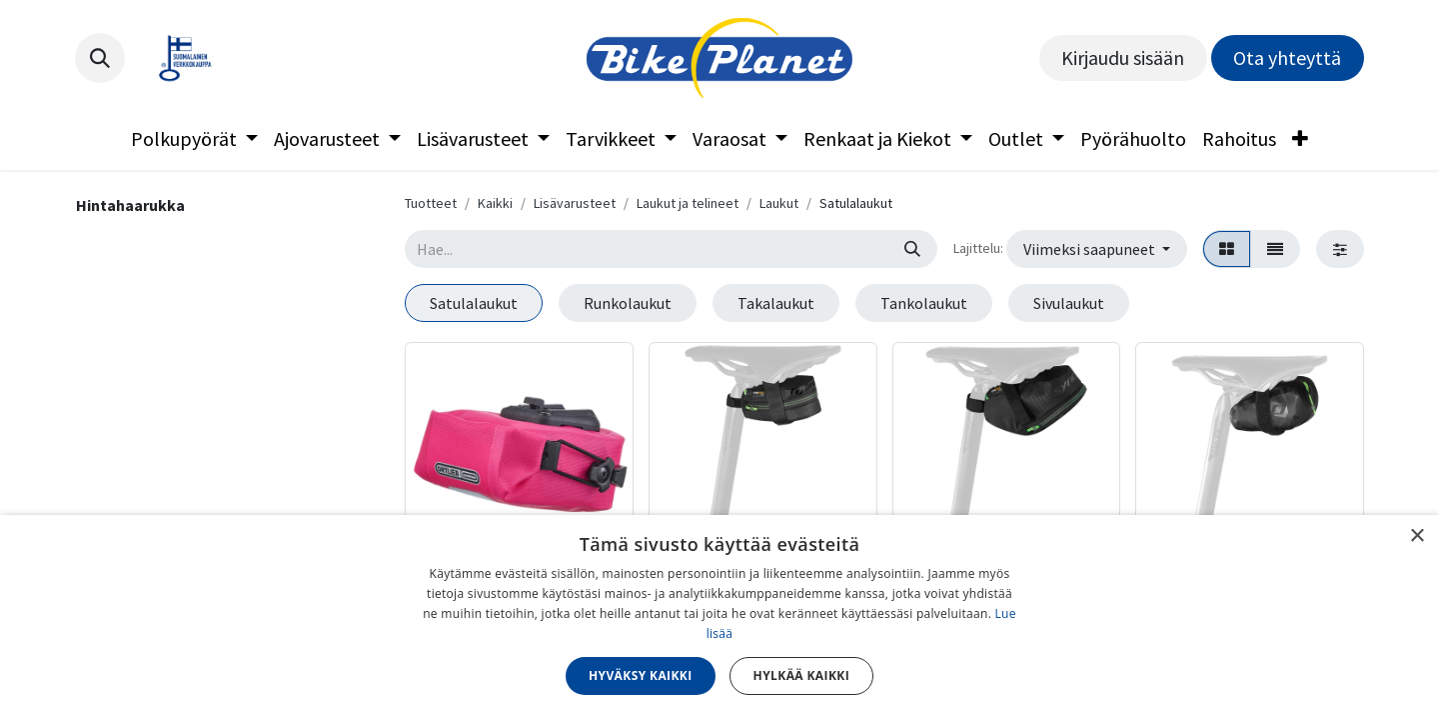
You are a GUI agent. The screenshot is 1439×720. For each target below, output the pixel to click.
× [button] (1416, 536)
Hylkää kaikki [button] (801, 675)
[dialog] (719, 617)
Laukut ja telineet (687, 203)
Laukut (778, 203)
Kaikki (495, 203)
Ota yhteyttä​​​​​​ (1287, 57)
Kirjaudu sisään (1122, 57)
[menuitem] (194, 139)
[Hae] (912, 249)
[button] (100, 58)
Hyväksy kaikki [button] (641, 675)
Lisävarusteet (575, 203)
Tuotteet (431, 203)
